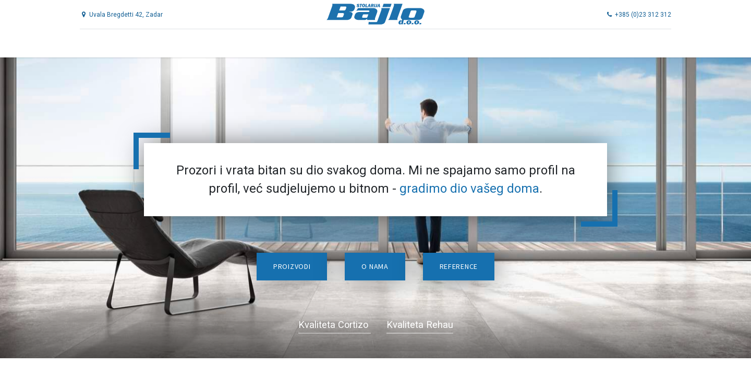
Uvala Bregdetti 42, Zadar (127, 14)
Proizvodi (291, 266)
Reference (459, 266)
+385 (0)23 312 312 (632, 14)
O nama (374, 266)
